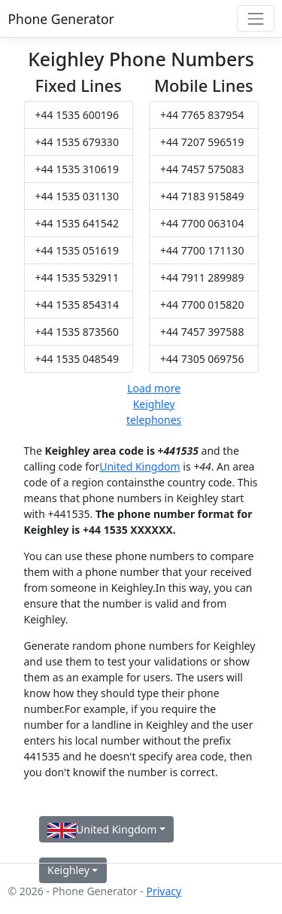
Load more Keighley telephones (153, 404)
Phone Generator (61, 19)
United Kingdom (139, 466)
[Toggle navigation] (255, 18)
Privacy (163, 891)
